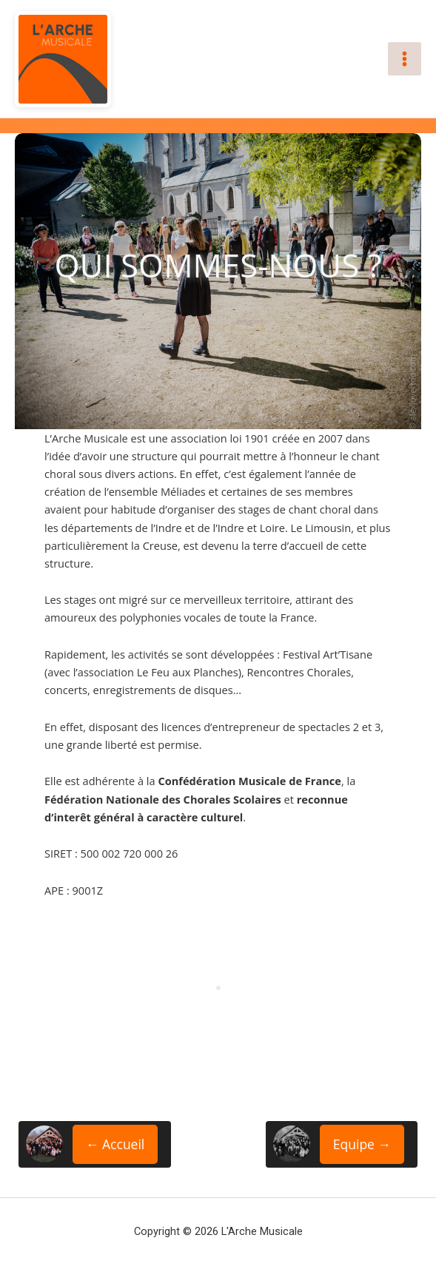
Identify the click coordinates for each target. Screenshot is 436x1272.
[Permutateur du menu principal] (404, 58)
